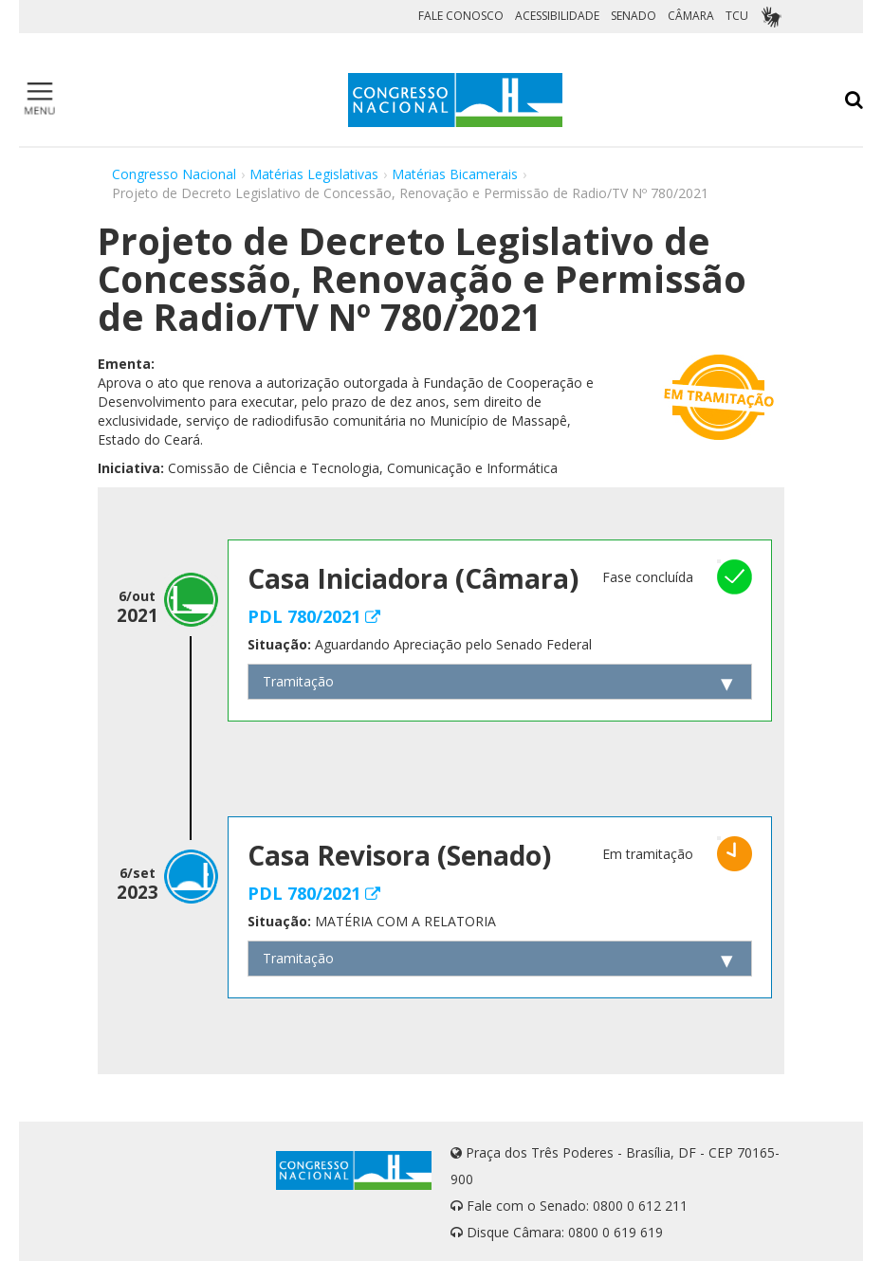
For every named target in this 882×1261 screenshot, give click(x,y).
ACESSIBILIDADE (557, 16)
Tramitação (298, 681)
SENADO (633, 16)
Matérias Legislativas (313, 174)
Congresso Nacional (174, 174)
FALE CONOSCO (461, 16)
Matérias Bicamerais (455, 174)
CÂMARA (691, 16)
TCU (737, 16)
